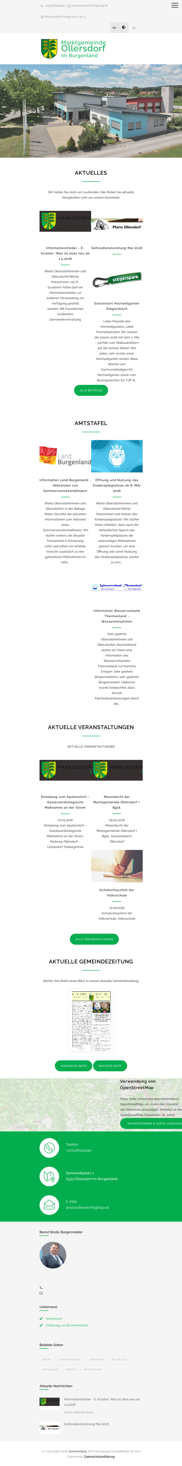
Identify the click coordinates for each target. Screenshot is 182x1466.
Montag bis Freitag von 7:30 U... (66, 16)
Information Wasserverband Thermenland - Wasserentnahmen (117, 616)
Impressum (54, 1318)
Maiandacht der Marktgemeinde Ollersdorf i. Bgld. (116, 802)
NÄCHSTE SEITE (110, 1066)
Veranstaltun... (70, 1359)
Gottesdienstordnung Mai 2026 (116, 248)
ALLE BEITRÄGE (91, 390)
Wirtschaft (93, 1369)
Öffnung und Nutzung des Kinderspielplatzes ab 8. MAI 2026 (117, 485)
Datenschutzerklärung (99, 1456)
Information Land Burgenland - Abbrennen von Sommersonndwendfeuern (65, 485)
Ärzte (46, 1359)
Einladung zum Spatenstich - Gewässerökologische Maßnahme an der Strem (65, 802)
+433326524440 (55, 5)
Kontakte (97, 1359)
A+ (115, 27)
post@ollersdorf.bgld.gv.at (90, 5)
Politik (71, 1369)
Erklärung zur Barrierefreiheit (67, 1325)
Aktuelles (119, 1359)
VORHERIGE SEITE (74, 1066)
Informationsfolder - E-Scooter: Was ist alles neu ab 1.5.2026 (65, 253)
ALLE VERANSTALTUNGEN (94, 939)
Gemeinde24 (78, 1451)
